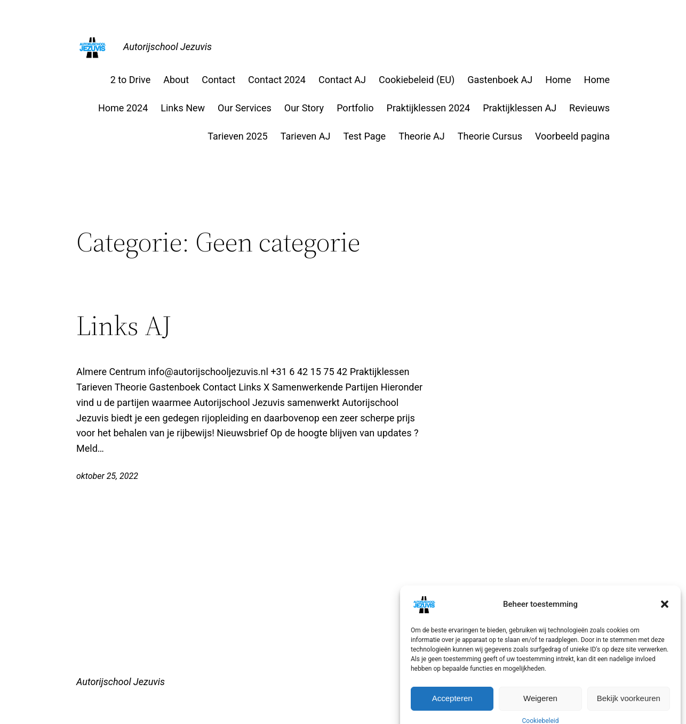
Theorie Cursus (490, 136)
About (176, 79)
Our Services (245, 107)
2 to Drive (130, 79)
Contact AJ (342, 79)
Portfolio (355, 107)
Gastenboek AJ (499, 79)
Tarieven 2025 (237, 136)
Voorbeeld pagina (572, 136)
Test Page (364, 136)
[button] (664, 618)
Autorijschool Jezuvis (167, 46)
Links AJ (124, 325)
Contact (218, 79)
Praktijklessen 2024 (428, 107)
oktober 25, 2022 (107, 476)
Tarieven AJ (306, 136)
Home (558, 79)
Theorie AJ (421, 136)
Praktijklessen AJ (519, 107)
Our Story (304, 107)
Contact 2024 (277, 79)
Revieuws (589, 107)
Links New (183, 107)
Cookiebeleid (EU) (416, 79)
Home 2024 (123, 107)
